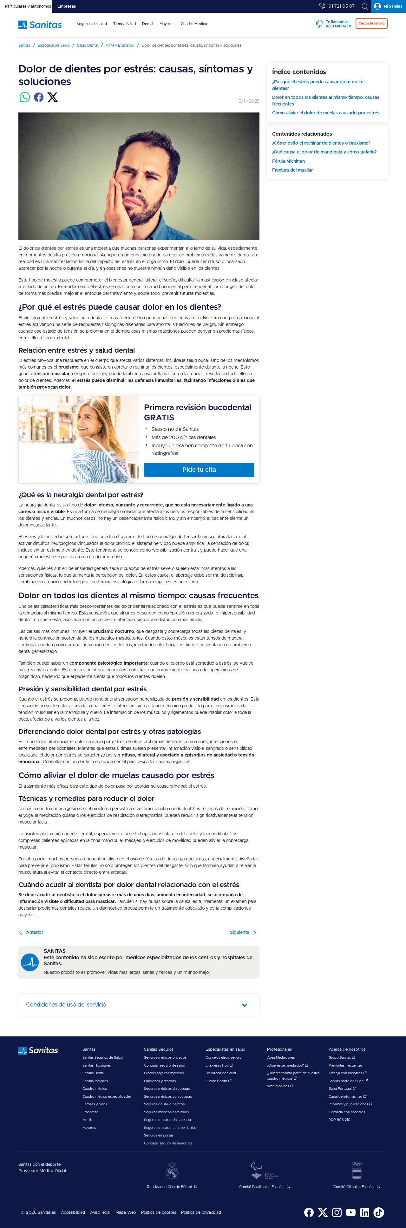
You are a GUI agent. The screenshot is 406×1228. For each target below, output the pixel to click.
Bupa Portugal (342, 1088)
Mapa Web (125, 1213)
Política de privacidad (201, 1213)
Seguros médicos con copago (168, 1096)
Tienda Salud (124, 24)
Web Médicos (280, 1086)
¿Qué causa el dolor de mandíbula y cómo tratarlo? (324, 152)
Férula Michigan (288, 161)
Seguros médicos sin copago (167, 1088)
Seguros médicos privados (165, 1057)
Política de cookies (158, 1213)
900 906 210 (339, 1120)
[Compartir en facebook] (38, 101)
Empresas (66, 6)
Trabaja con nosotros (348, 1073)
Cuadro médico (94, 1088)
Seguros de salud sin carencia (167, 1120)
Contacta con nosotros (347, 1112)
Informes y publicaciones (350, 1104)
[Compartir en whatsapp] (24, 101)
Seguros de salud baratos (164, 1104)
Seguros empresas (159, 1135)
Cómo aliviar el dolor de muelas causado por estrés (325, 113)
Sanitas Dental (93, 1073)
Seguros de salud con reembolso (170, 1128)
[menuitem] (92, 27)
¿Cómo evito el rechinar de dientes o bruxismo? (321, 143)
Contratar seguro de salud (164, 1065)
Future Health (219, 1081)
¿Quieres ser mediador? (287, 1065)
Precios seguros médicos (164, 1073)
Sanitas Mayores (95, 1081)
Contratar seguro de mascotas (168, 1143)
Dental (147, 24)
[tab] (26, 6)
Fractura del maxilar (292, 170)
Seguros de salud (92, 24)
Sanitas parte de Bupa (348, 1081)
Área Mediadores (281, 1057)
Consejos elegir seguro (224, 1057)
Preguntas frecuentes (345, 1065)
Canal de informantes (348, 1096)
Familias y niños (94, 1104)
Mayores (167, 24)
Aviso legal (100, 1213)
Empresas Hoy (219, 1065)
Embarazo (90, 1112)
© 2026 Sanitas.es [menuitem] (38, 1213)
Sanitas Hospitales (96, 1065)
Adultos (88, 1120)
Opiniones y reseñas (160, 1081)
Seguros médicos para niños (166, 1112)
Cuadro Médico (194, 24)
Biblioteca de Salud (221, 1073)
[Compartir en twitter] (52, 101)
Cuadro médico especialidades (106, 1096)
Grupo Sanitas (342, 1057)
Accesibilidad (73, 1213)
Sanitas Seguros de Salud (102, 1057)
